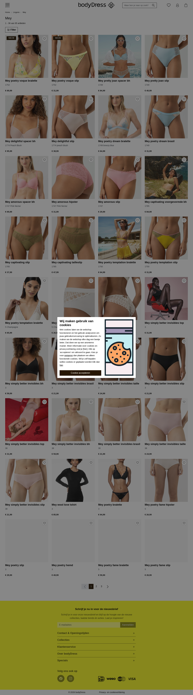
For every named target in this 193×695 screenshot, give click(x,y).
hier (61, 365)
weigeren (68, 355)
